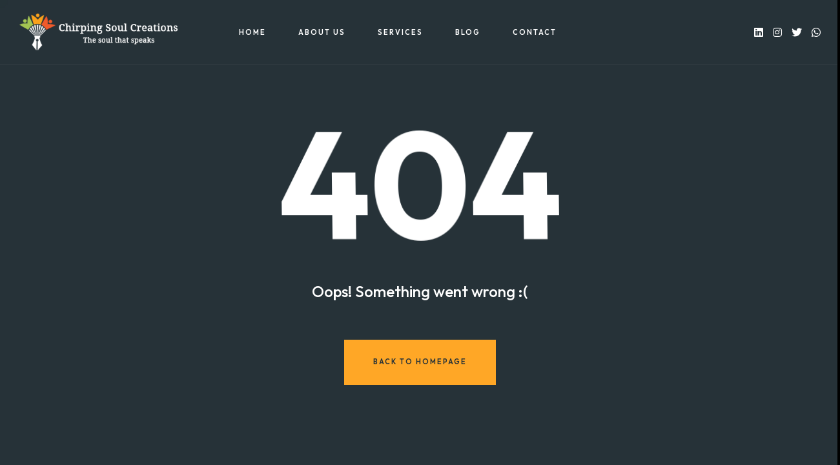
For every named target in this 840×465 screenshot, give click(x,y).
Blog (467, 32)
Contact (535, 32)
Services (400, 32)
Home (252, 32)
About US (321, 32)
